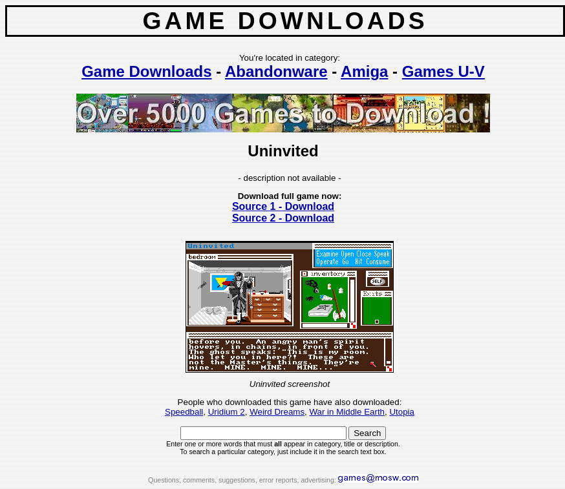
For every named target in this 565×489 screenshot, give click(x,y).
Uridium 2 (226, 412)
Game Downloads (146, 71)
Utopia (401, 412)
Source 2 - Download (283, 218)
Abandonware (276, 71)
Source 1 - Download (283, 206)
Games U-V (443, 71)
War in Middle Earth (347, 412)
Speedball (184, 412)
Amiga (364, 71)
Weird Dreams (277, 412)
